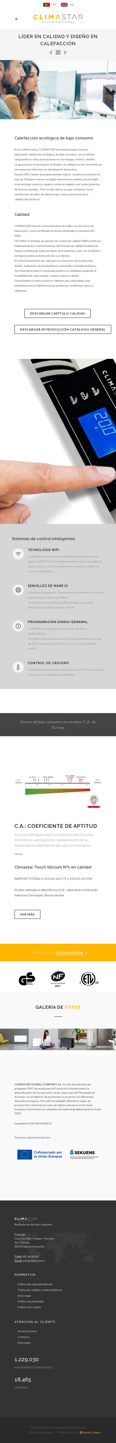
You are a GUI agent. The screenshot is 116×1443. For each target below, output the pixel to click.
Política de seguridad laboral (35, 1284)
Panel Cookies (90, 1432)
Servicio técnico (27, 1331)
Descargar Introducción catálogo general (63, 329)
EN (67, 5)
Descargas (24, 1342)
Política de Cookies (29, 1307)
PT (49, 5)
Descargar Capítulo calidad (57, 313)
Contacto (24, 1337)
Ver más (27, 914)
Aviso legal (24, 1295)
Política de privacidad (31, 1301)
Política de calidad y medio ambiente (40, 1290)
